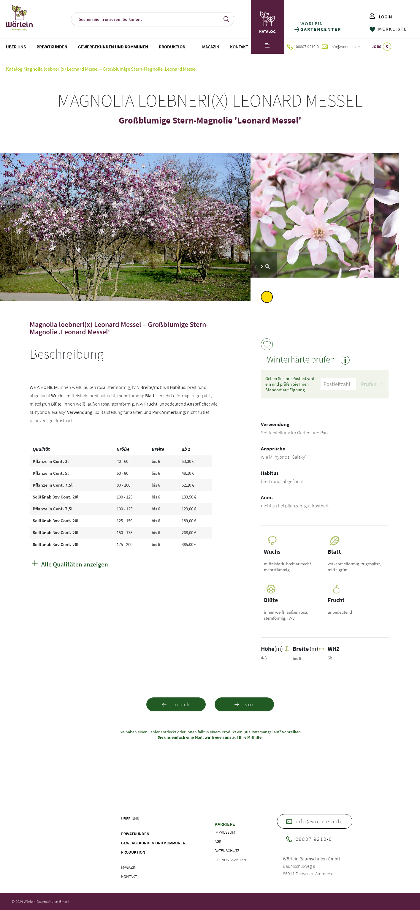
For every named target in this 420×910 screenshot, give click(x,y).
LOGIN (381, 17)
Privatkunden (52, 47)
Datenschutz (227, 850)
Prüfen (371, 384)
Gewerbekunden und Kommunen (113, 47)
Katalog (14, 69)
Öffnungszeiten (230, 859)
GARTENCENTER (320, 29)
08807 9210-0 (303, 47)
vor (244, 704)
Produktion (172, 47)
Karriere (225, 824)
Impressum (225, 832)
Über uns (16, 47)
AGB (218, 841)
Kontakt (239, 47)
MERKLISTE (388, 29)
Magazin (210, 47)
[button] (261, 267)
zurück (176, 704)
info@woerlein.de (341, 47)
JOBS (381, 46)
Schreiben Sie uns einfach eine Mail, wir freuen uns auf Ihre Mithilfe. (229, 734)
